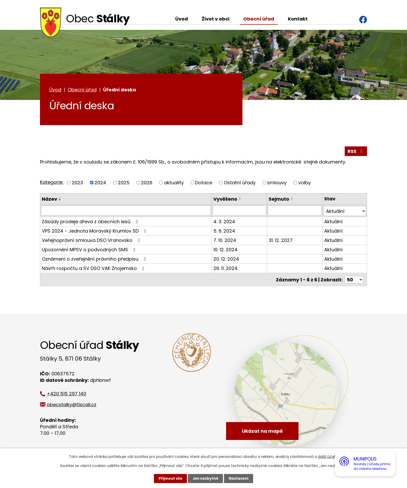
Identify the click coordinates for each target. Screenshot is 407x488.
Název (49, 199)
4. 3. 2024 (224, 222)
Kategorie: (51, 183)
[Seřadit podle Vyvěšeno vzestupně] (240, 199)
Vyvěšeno (226, 199)
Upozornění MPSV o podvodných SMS (90, 250)
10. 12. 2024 (226, 250)
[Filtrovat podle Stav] (344, 211)
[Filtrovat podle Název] (126, 211)
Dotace (203, 183)
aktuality (174, 183)
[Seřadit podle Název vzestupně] (60, 199)
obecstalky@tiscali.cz (74, 404)
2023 (77, 183)
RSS (355, 152)
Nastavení (239, 478)
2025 (124, 183)
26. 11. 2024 (226, 268)
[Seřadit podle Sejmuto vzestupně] (292, 199)
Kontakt (298, 19)
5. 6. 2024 (224, 231)
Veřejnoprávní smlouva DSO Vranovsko (92, 240)
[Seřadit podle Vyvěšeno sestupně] (240, 201)
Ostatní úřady (240, 183)
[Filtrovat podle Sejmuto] (295, 211)
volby (304, 183)
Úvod (181, 19)
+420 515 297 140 (69, 393)
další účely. (328, 456)
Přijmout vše (169, 478)
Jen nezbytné (205, 478)
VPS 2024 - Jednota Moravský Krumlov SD (95, 231)
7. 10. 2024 (225, 240)
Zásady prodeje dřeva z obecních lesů (91, 222)
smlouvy (277, 183)
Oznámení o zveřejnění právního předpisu (95, 259)
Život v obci (215, 19)
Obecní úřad (258, 19)
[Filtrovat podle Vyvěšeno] (239, 211)
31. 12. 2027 (281, 240)
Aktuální (333, 222)
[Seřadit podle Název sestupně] (60, 201)
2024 (100, 183)
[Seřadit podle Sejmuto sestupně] (292, 201)
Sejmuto (279, 199)
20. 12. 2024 (226, 259)
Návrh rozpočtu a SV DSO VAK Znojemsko (94, 268)
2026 (146, 183)
